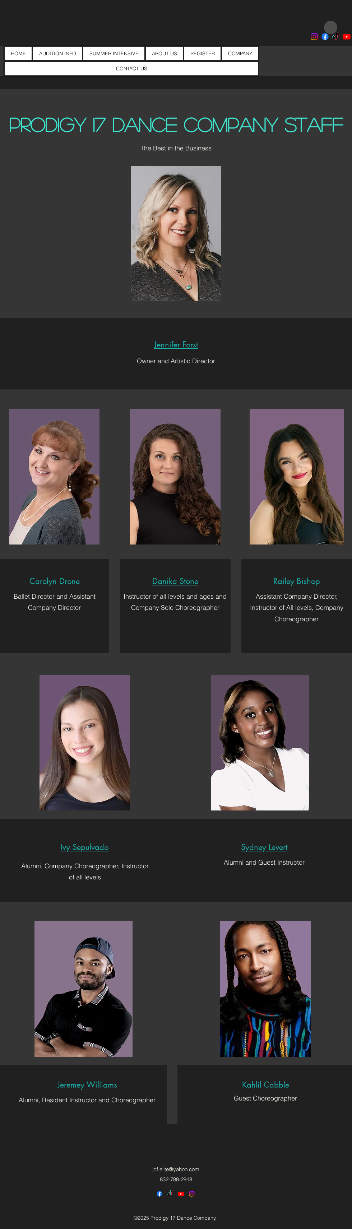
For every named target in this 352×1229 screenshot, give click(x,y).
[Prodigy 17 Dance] (325, 36)
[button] (176, 345)
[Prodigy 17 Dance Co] (314, 36)
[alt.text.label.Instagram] (191, 1193)
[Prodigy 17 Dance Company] (336, 36)
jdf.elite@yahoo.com (175, 1169)
